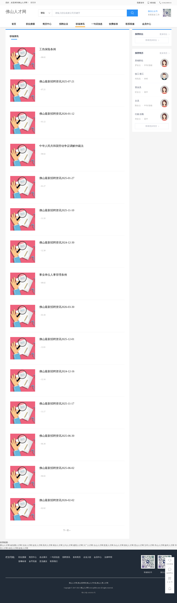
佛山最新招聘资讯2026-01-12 (56, 113)
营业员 (138, 87)
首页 (14, 24)
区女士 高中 (141, 92)
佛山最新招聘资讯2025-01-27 (56, 178)
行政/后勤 (139, 114)
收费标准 (113, 24)
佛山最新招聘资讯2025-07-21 (56, 81)
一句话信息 (96, 24)
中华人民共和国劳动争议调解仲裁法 (61, 145)
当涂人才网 (27, 545)
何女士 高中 (141, 119)
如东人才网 (37, 545)
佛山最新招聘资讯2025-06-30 (56, 435)
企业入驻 (87, 557)
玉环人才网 (149, 545)
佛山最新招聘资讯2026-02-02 (56, 500)
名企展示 (43, 557)
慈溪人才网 (108, 545)
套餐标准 (22, 561)
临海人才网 (23, 548)
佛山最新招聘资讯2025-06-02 (56, 467)
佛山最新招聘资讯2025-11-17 (56, 403)
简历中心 (47, 24)
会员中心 (146, 24)
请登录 (33, 3)
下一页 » (66, 530)
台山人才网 (98, 545)
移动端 (152, 3)
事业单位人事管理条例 (53, 274)
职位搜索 (30, 24)
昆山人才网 (139, 545)
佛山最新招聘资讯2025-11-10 (56, 210)
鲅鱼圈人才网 (16, 545)
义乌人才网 (68, 545)
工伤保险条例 (47, 49)
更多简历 (165, 53)
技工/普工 (139, 74)
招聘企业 (63, 24)
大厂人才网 (88, 545)
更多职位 (165, 34)
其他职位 (139, 60)
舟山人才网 (159, 545)
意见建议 (43, 561)
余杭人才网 (13, 548)
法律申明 (108, 557)
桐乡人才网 (58, 545)
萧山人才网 (5, 545)
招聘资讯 (66, 557)
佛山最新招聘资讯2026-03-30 (56, 306)
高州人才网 (47, 545)
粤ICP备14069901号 (88, 593)
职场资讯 (80, 24)
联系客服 (130, 24)
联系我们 (54, 561)
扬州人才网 (169, 545)
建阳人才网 (78, 545)
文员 (137, 101)
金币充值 (33, 561)
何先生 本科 (141, 79)
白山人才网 (118, 545)
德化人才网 (129, 545)
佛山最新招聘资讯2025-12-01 (56, 339)
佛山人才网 (16, 11)
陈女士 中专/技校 (143, 106)
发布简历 (77, 557)
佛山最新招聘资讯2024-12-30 (56, 242)
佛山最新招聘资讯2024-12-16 (56, 371)
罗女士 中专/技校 (143, 65)
